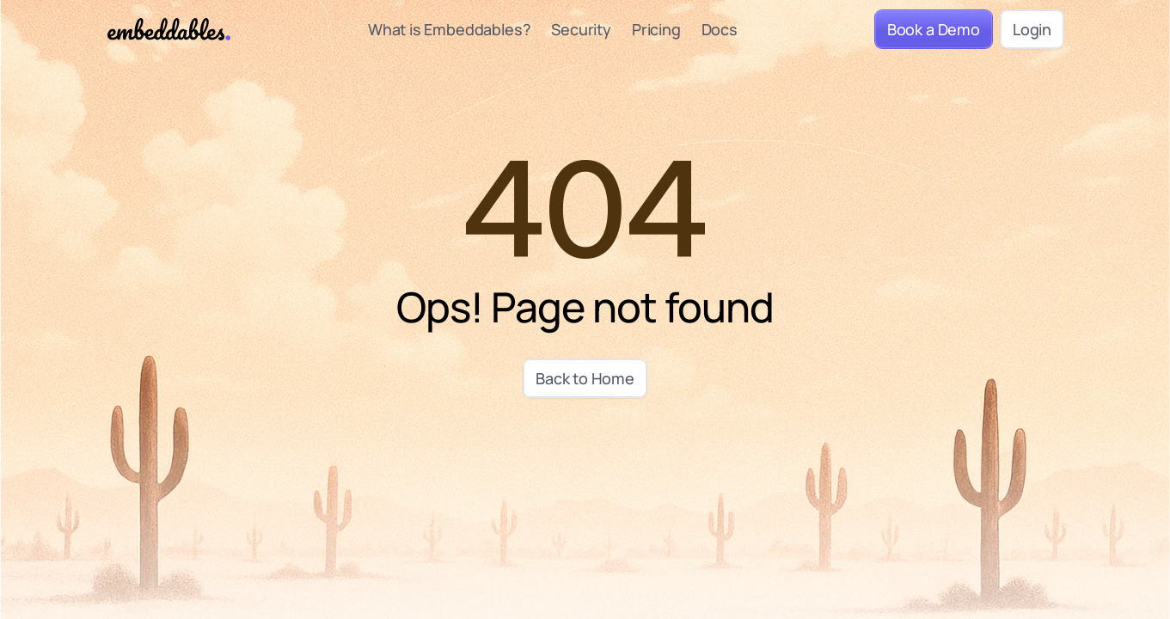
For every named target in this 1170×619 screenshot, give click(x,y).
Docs (719, 28)
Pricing (655, 28)
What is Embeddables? (448, 28)
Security (581, 28)
